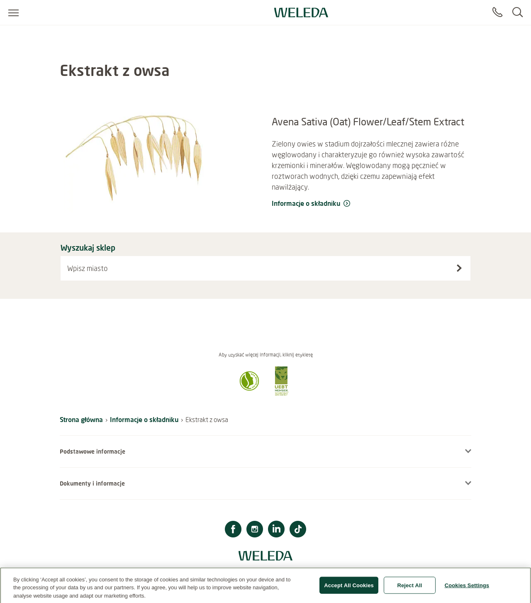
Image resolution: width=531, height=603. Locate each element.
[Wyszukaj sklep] (459, 268)
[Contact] (497, 12)
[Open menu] (13, 12)
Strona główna (81, 419)
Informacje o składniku (144, 419)
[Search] (517, 12)
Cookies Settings (467, 588)
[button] (249, 393)
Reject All (409, 588)
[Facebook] (233, 530)
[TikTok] (298, 530)
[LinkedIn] (276, 530)
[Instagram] (254, 530)
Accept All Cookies (349, 588)
